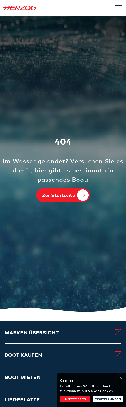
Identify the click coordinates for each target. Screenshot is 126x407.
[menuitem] (63, 332)
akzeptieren (75, 399)
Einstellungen (108, 399)
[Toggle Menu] (117, 8)
